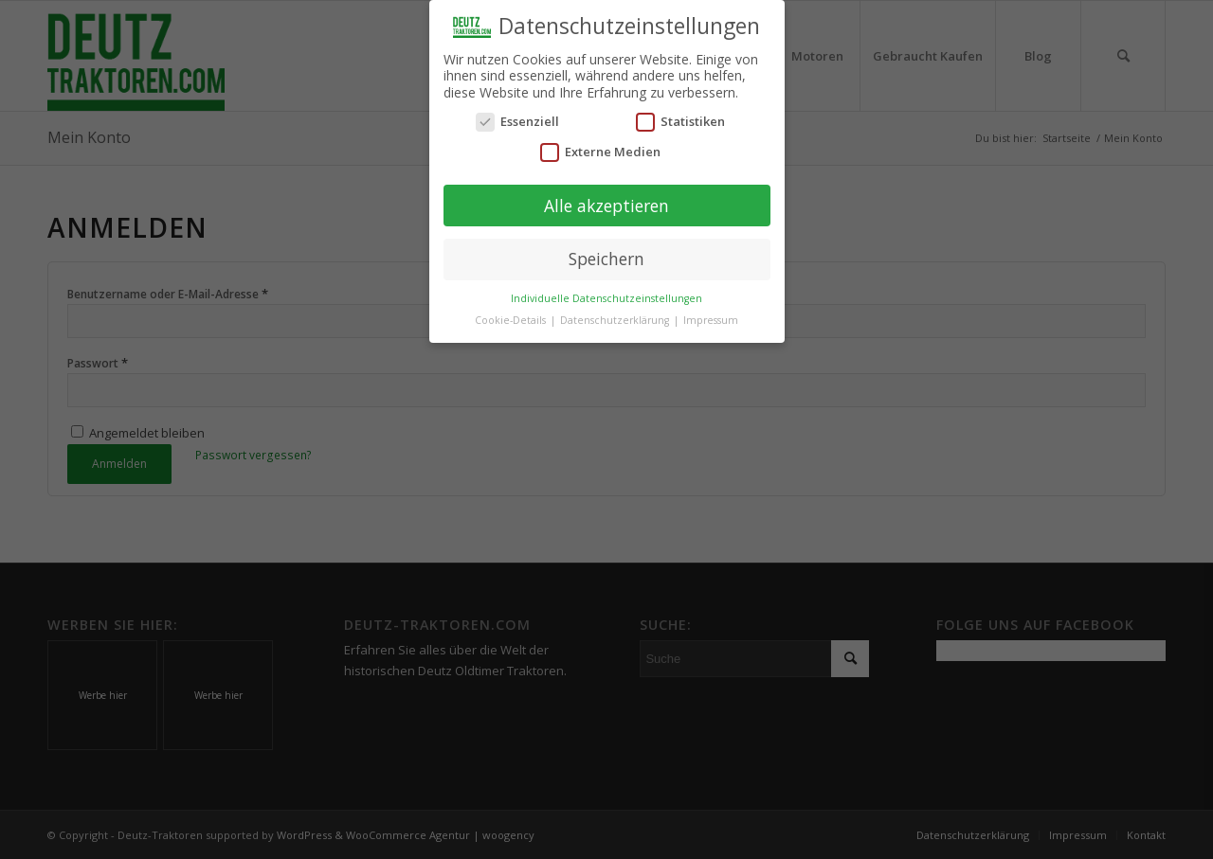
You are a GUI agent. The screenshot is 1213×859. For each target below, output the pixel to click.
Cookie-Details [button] (512, 318)
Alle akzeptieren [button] (606, 203)
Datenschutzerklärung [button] (616, 318)
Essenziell (517, 120)
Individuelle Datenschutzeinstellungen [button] (606, 296)
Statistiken (680, 120)
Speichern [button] (606, 256)
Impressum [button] (710, 318)
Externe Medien (600, 150)
